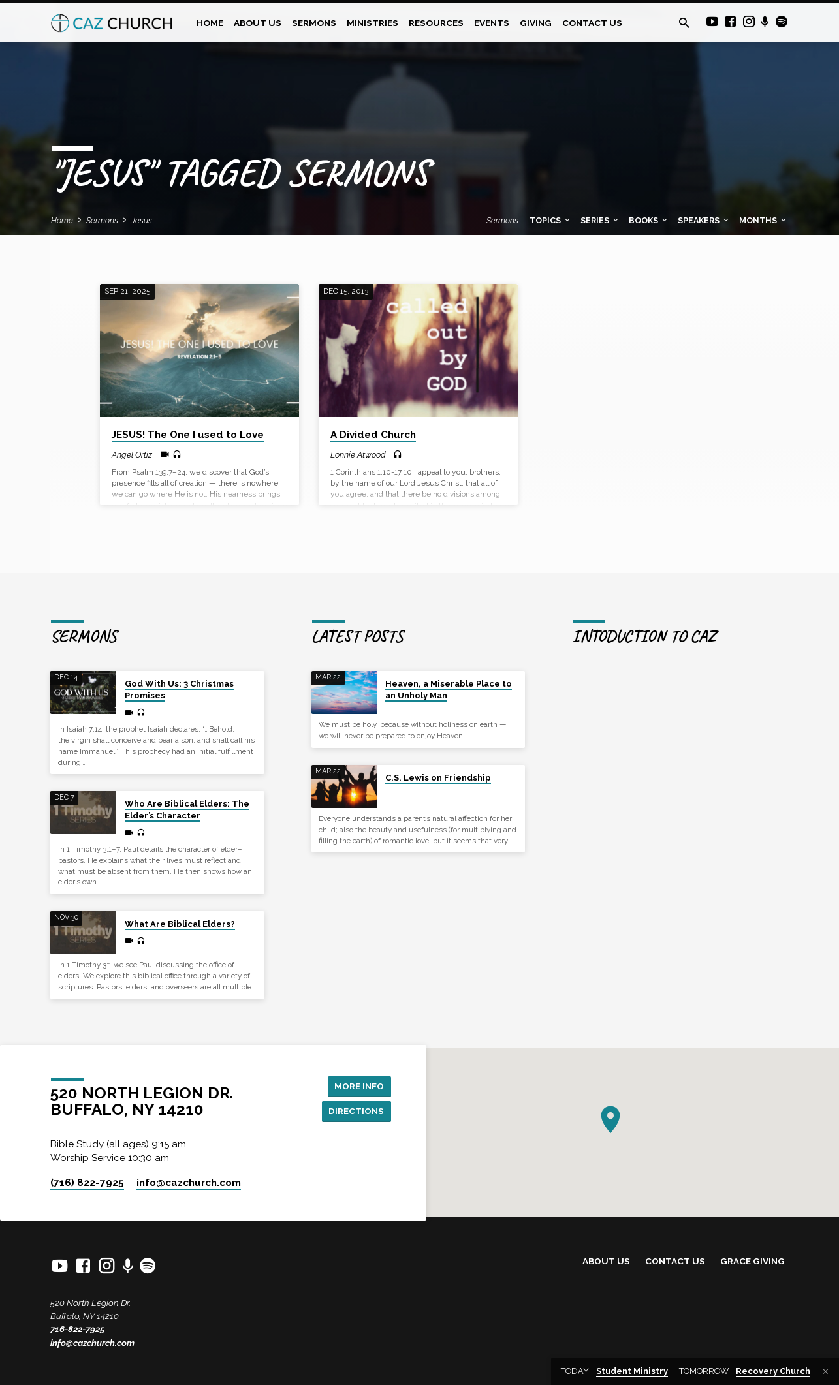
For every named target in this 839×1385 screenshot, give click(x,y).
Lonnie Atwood (358, 454)
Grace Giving (752, 1261)
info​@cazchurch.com (188, 1183)
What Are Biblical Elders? (180, 924)
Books (649, 220)
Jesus (141, 220)
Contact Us (592, 23)
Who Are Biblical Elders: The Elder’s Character (187, 809)
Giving (536, 23)
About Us (257, 23)
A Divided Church (373, 435)
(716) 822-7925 (87, 1183)
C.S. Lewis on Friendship (438, 778)
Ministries (372, 23)
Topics (551, 220)
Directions (355, 1111)
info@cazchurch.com (92, 1342)
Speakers (704, 220)
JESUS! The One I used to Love (188, 435)
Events (491, 23)
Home (210, 23)
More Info (358, 1085)
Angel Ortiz (132, 454)
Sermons (314, 23)
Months (763, 220)
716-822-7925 (77, 1329)
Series (600, 220)
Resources (436, 23)
